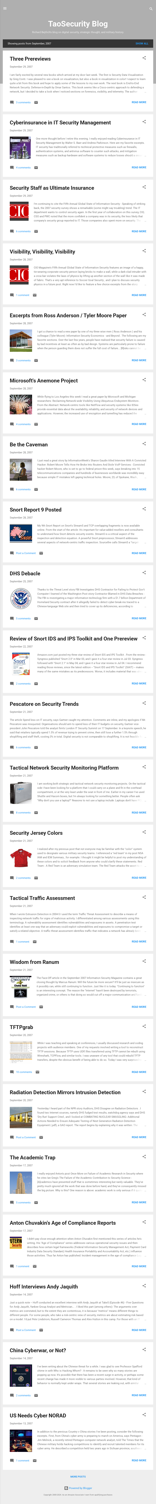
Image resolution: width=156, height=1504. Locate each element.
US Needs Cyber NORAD (38, 1416)
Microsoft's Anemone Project (44, 381)
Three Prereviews (30, 59)
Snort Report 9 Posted (36, 510)
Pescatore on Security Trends (44, 704)
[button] (144, 58)
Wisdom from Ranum (34, 962)
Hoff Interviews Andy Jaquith (44, 1287)
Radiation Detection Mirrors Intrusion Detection (65, 1092)
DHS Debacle (25, 573)
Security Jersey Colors (36, 833)
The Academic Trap (32, 1157)
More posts (78, 1476)
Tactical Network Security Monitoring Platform (64, 768)
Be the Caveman (29, 445)
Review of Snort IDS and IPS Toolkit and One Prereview (74, 639)
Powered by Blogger (78, 1488)
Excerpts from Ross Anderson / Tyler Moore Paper (68, 315)
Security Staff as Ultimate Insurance (52, 188)
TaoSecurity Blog (78, 23)
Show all (142, 43)
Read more (139, 102)
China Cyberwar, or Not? (38, 1350)
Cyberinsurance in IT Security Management (60, 123)
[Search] (151, 9)
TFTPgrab (21, 1027)
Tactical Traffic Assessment (42, 898)
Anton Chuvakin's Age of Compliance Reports (63, 1223)
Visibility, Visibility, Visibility (42, 252)
